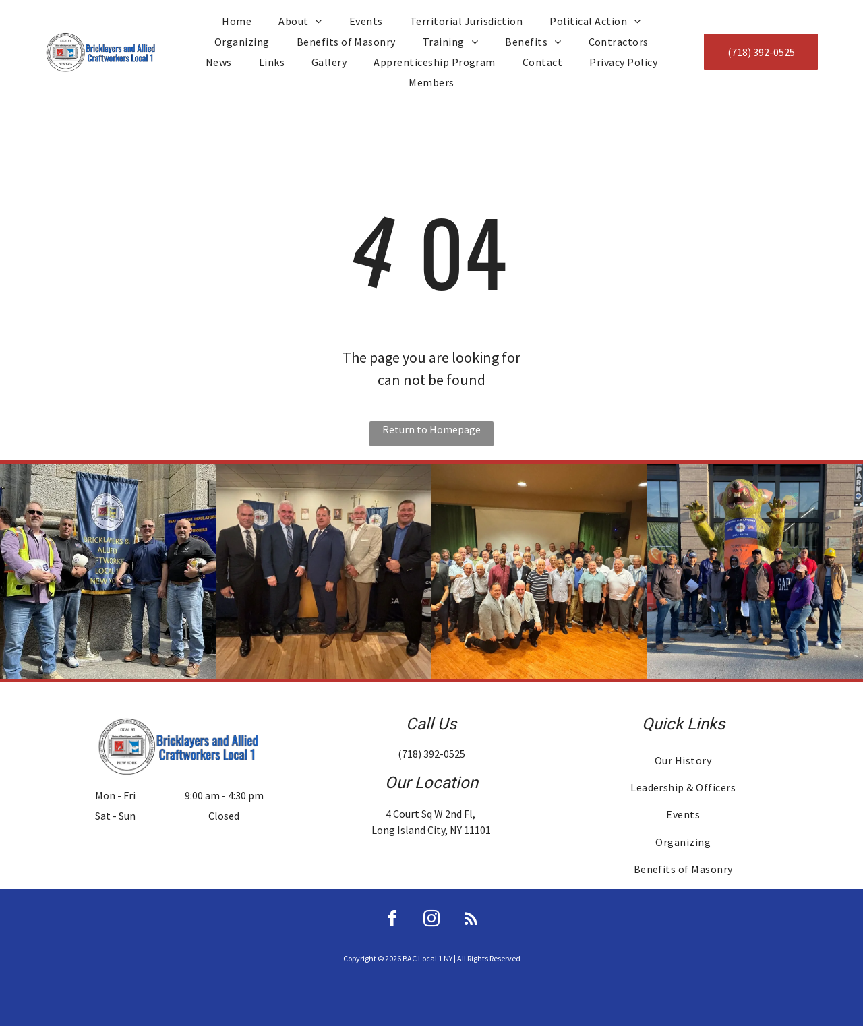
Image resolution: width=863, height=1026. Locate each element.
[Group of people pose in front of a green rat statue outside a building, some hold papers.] (755, 571)
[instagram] (431, 920)
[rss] (470, 920)
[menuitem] (236, 21)
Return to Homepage (431, 429)
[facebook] (392, 920)
